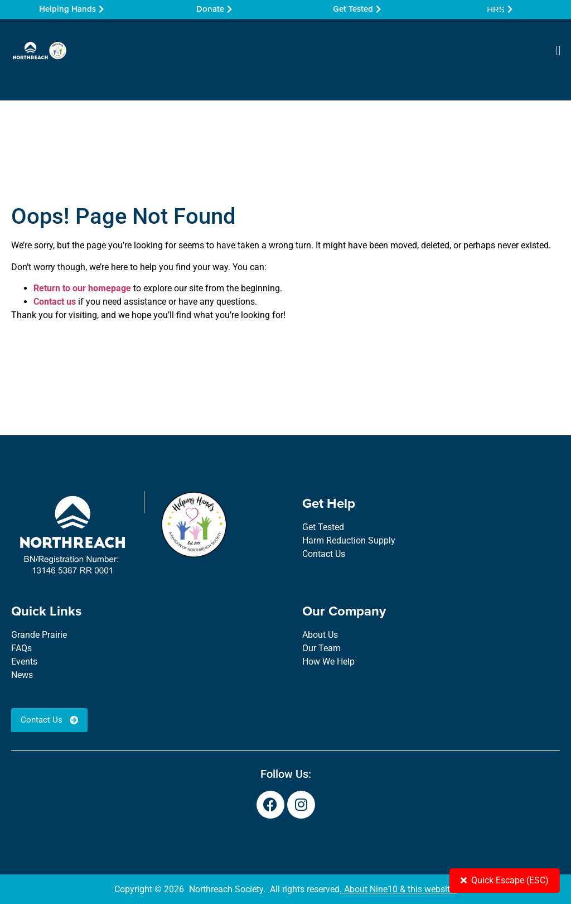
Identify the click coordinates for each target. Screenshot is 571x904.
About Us (320, 634)
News (22, 675)
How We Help (328, 661)
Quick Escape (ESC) (505, 880)
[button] (558, 50)
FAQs (21, 648)
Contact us (54, 301)
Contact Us (323, 554)
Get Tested (323, 527)
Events (24, 661)
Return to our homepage (82, 288)
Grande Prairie (39, 634)
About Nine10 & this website (399, 889)
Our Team (321, 648)
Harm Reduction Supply (348, 540)
